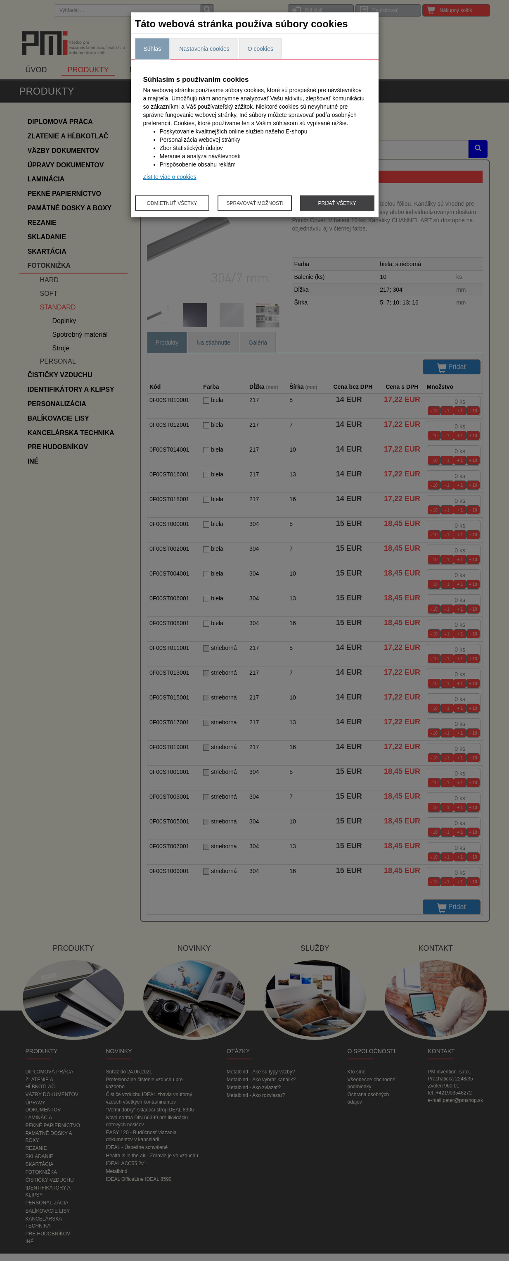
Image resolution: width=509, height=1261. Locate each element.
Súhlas (152, 48)
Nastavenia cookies (204, 48)
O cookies (260, 48)
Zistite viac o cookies (169, 177)
